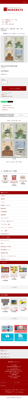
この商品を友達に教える (6, 105)
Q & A (2, 243)
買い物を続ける (4, 109)
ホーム (3, 19)
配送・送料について (16, 389)
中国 (16, 19)
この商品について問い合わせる (7, 107)
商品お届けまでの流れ (6, 246)
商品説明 (7, 115)
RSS (20, 392)
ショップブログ (15, 392)
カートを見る (17, 382)
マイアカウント (3, 382)
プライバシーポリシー (19, 391)
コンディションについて (6, 93)
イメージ (21, 115)
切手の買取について (5, 249)
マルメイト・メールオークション (8, 256)
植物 (7, 22)
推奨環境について (5, 259)
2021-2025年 (11, 24)
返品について (4, 94)
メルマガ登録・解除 (8, 392)
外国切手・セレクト (10, 19)
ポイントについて (5, 240)
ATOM (22, 392)
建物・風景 (8, 21)
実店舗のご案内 (4, 253)
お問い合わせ (3, 385)
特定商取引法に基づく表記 (6, 96)
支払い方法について (8, 389)
